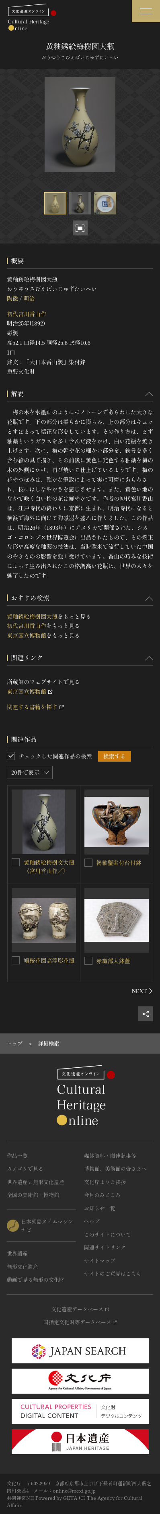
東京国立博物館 (26, 635)
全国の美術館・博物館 (33, 1195)
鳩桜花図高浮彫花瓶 (49, 960)
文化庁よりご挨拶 (105, 1182)
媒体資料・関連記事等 (110, 1155)
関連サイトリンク (105, 1247)
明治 (29, 298)
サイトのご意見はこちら (113, 1273)
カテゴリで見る (25, 1168)
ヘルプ (92, 1221)
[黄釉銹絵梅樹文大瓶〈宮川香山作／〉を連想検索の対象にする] (16, 862)
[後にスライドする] (142, 991)
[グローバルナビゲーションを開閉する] (146, 11)
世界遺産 (17, 1253)
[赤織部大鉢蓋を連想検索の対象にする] (88, 961)
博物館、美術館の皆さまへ (115, 1168)
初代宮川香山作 (26, 314)
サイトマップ (99, 1260)
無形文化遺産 (22, 1266)
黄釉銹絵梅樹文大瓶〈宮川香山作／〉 (49, 866)
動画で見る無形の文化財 (35, 1279)
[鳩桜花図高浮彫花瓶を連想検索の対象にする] (16, 960)
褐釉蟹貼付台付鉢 (119, 863)
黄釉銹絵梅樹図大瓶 (32, 616)
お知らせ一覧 (99, 1208)
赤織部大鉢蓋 (113, 961)
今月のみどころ (102, 1195)
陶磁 (12, 298)
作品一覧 (17, 1155)
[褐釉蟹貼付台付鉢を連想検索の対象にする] (88, 863)
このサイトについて (107, 1234)
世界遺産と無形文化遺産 (35, 1182)
